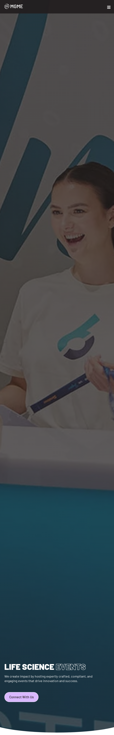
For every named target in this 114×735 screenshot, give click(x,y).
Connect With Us (21, 697)
